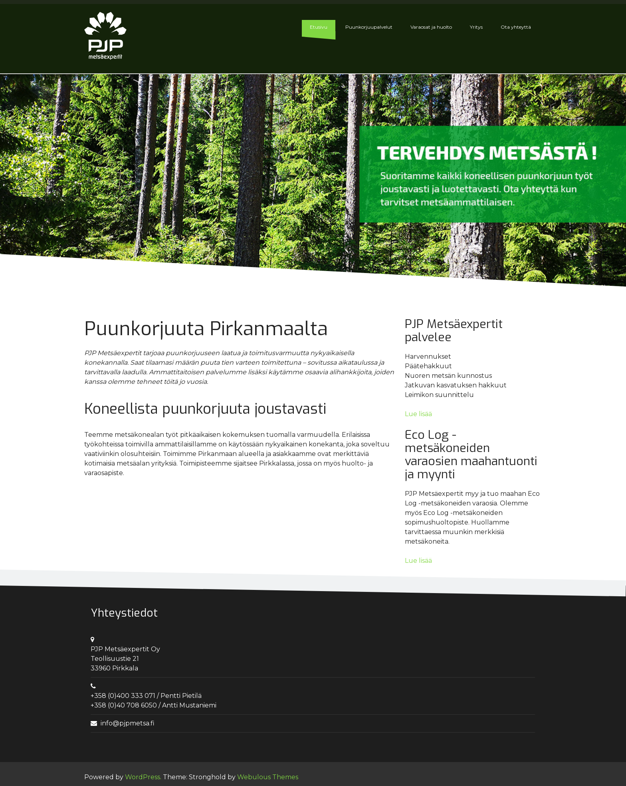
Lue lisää (418, 414)
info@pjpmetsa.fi (128, 723)
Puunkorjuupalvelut (368, 27)
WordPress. (143, 777)
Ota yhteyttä (516, 27)
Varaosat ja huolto (431, 27)
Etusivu (318, 27)
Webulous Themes (267, 777)
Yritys (476, 27)
